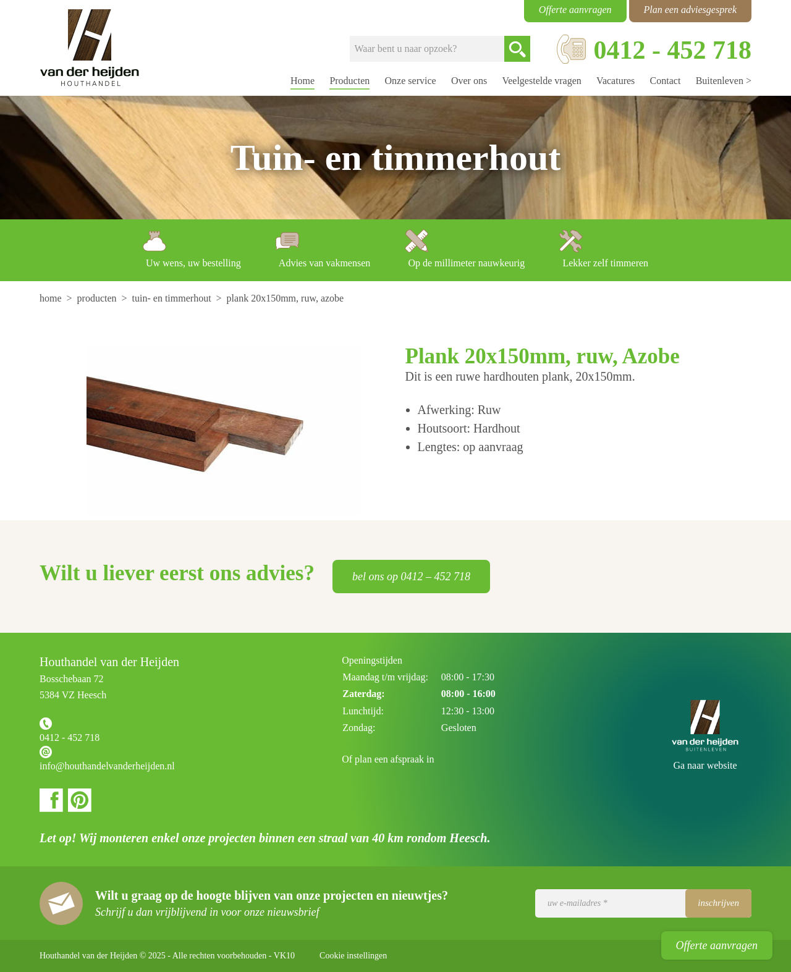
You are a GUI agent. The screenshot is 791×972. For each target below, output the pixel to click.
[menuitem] (52, 298)
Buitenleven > (723, 80)
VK (284, 955)
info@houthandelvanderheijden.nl (107, 766)
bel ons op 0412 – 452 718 (411, 576)
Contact (665, 80)
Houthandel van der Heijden (90, 48)
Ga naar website (705, 765)
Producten (349, 80)
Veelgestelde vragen (541, 80)
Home (302, 80)
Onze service (410, 80)
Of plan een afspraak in (388, 759)
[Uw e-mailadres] (643, 903)
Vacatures (615, 80)
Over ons (469, 80)
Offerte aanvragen (717, 945)
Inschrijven (718, 903)
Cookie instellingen (353, 955)
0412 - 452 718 (69, 737)
